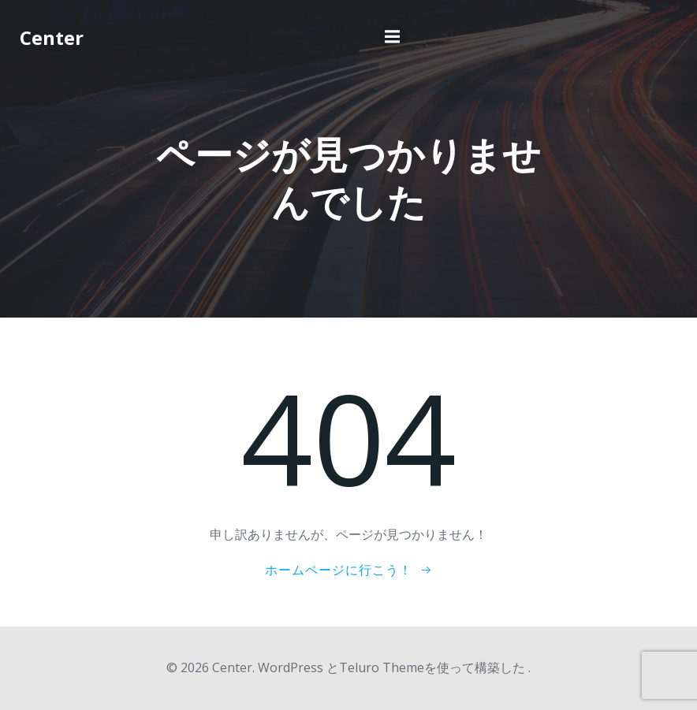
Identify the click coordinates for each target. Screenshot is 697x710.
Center (52, 37)
